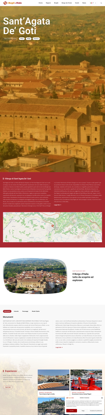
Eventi (77, 3)
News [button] (84, 3)
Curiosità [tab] (16, 311)
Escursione (48, 392)
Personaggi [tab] (25, 311)
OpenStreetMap (98, 242)
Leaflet (92, 242)
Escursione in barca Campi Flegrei (81, 394)
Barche (41, 392)
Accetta (71, 410)
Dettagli (28, 38)
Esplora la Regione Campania (10, 38)
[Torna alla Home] (12, 3)
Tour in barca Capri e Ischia (47, 394)
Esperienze (36, 38)
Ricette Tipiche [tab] (35, 311)
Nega (83, 410)
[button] (102, 398)
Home (41, 3)
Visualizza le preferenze (96, 410)
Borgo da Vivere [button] (67, 3)
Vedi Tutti (7, 387)
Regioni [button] (48, 3)
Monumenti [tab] (7, 311)
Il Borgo (21, 38)
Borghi (56, 3)
